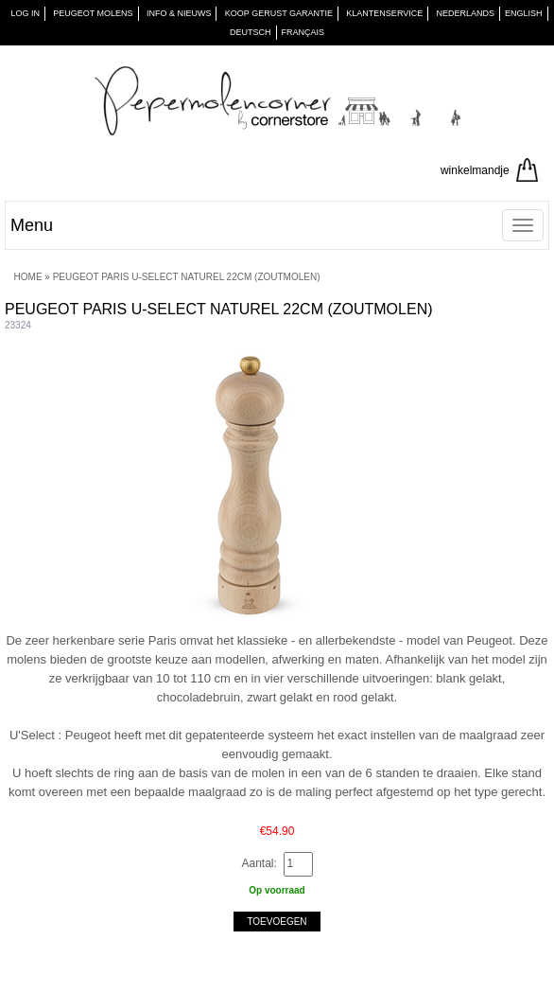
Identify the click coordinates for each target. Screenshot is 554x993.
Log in (25, 13)
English (524, 13)
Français (303, 32)
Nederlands (466, 13)
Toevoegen (276, 921)
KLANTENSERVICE (384, 13)
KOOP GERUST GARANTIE (279, 13)
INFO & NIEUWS (179, 13)
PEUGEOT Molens (92, 13)
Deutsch (250, 32)
